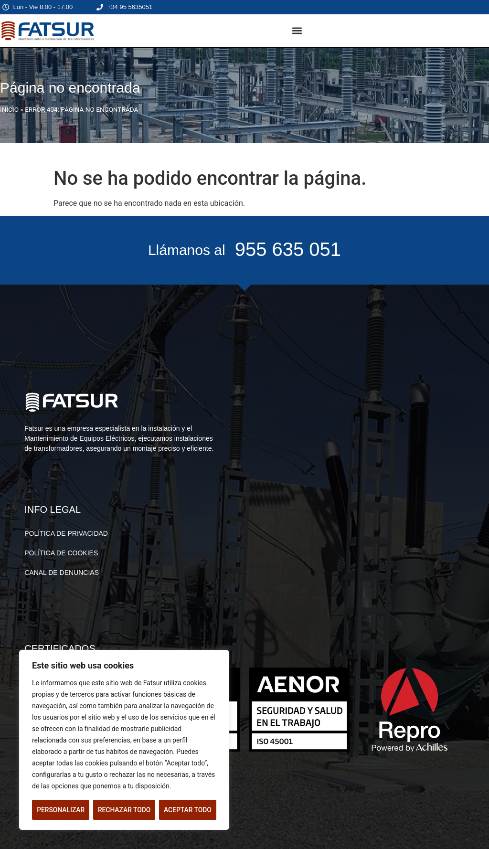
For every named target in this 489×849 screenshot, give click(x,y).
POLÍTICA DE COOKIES (61, 553)
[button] (297, 31)
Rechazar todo (124, 810)
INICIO (9, 109)
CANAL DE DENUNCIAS (61, 572)
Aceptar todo (188, 810)
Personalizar (60, 810)
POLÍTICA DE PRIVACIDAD (66, 533)
